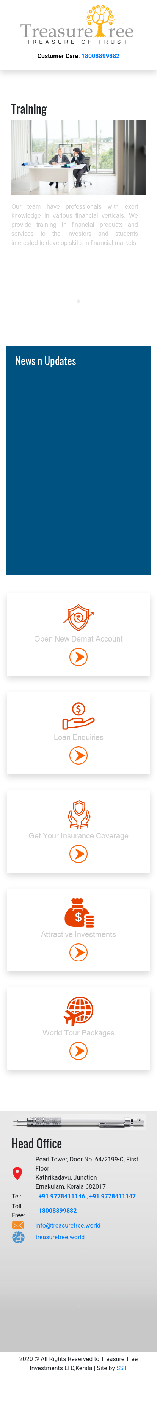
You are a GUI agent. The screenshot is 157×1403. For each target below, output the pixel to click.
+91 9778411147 (112, 1196)
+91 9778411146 (62, 1196)
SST (121, 1368)
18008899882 (101, 56)
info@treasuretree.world (68, 1225)
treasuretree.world (60, 1237)
